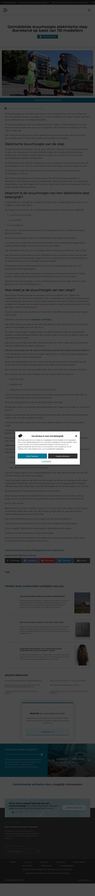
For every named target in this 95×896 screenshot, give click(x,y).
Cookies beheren (63, 456)
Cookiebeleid (46, 461)
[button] (76, 436)
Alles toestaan (32, 456)
